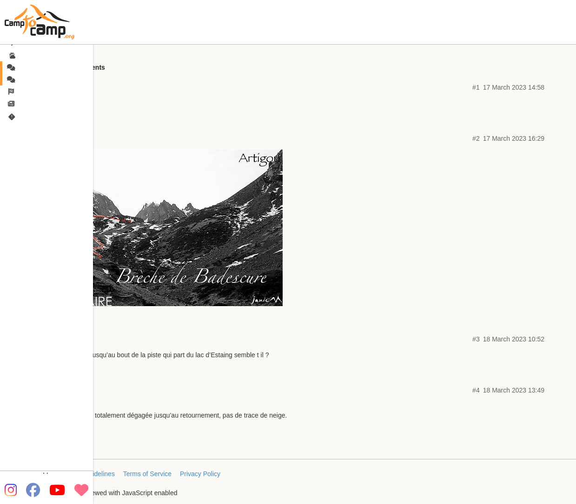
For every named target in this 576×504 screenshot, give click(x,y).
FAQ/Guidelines (92, 474)
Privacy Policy (200, 474)
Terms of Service (147, 474)
